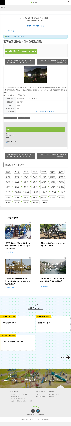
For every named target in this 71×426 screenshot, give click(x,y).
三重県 (26, 187)
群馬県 (26, 177)
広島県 (54, 192)
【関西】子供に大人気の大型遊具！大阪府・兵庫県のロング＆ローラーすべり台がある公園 (17, 247)
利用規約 (51, 395)
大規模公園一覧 (13, 400)
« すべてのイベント (9, 31)
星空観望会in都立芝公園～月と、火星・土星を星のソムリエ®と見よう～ (19, 61)
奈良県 (8, 192)
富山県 (17, 182)
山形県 (52, 172)
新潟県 (8, 182)
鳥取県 (27, 192)
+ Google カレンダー (10, 118)
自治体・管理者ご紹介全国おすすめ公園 (20, 405)
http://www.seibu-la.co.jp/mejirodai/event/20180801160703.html (35, 112)
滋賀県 (35, 187)
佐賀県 (52, 197)
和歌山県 (18, 192)
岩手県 (26, 172)
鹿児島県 (35, 202)
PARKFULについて (40, 395)
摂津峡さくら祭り (44, 327)
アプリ (37, 398)
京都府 (43, 187)
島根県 (36, 192)
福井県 (35, 182)
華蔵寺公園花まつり (9, 327)
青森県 (17, 172)
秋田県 (43, 172)
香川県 (17, 197)
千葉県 (43, 177)
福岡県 (43, 197)
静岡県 (8, 187)
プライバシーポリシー (55, 398)
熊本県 (8, 202)
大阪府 (52, 187)
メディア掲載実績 (40, 400)
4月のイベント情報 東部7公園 (12, 346)
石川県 (26, 182)
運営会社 (51, 400)
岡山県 (45, 192)
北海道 (8, 172)
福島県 (61, 172)
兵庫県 (61, 187)
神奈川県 (62, 177)
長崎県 (61, 197)
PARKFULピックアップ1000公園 (18, 398)
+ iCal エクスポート (24, 118)
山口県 (63, 192)
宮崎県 (26, 202)
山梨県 (43, 182)
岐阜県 (61, 182)
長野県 (52, 182)
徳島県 (8, 197)
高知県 (35, 197)
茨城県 (8, 177)
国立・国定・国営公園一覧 (17, 402)
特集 (29, 222)
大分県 (17, 202)
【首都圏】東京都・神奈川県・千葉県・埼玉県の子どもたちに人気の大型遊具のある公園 (17, 285)
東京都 (8, 142)
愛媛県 (26, 197)
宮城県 (35, 172)
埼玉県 (35, 177)
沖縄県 (45, 202)
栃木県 (17, 177)
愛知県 (17, 187)
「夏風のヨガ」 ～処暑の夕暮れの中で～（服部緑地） (52, 61)
